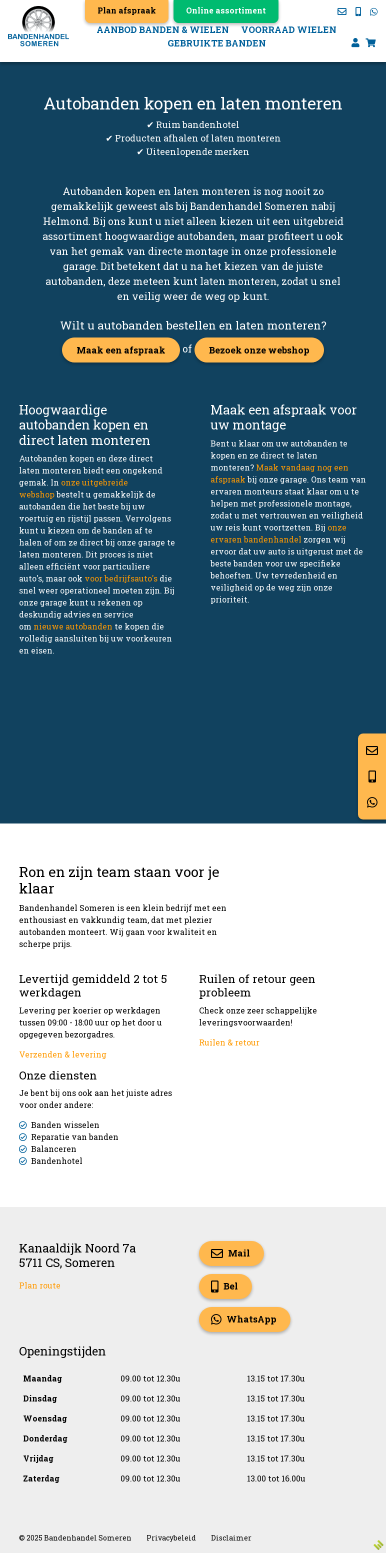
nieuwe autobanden (73, 626)
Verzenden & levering (62, 1054)
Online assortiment (226, 10)
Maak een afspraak (121, 350)
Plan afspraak (127, 10)
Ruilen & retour (229, 1042)
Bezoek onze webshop (259, 350)
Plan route (39, 1285)
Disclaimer (231, 1537)
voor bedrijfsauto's (121, 578)
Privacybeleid (171, 1537)
